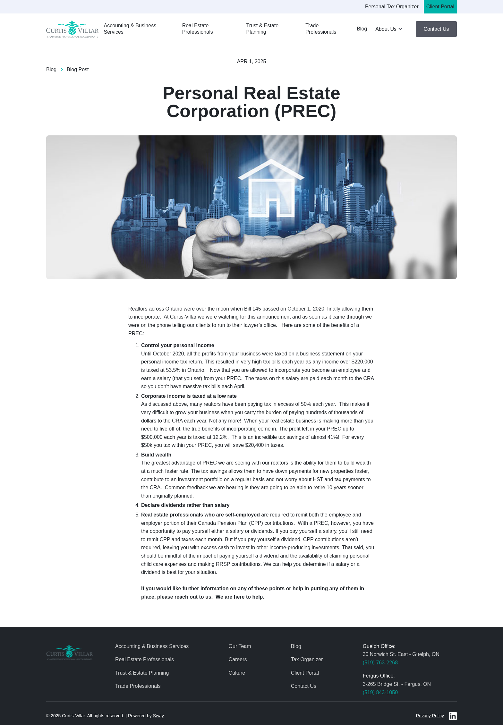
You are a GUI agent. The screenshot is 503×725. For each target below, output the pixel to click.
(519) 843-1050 (380, 692)
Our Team (240, 646)
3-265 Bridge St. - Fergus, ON (397, 684)
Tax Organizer (307, 659)
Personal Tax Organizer (392, 6)
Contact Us (436, 29)
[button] (389, 29)
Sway (158, 715)
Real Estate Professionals (197, 29)
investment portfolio (200, 479)
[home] (72, 29)
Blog (362, 28)
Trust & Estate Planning (262, 29)
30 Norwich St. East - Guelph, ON (401, 654)
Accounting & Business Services (130, 29)
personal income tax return (171, 361)
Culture (237, 673)
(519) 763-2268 (380, 662)
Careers (238, 659)
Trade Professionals (320, 29)
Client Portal (440, 6)
